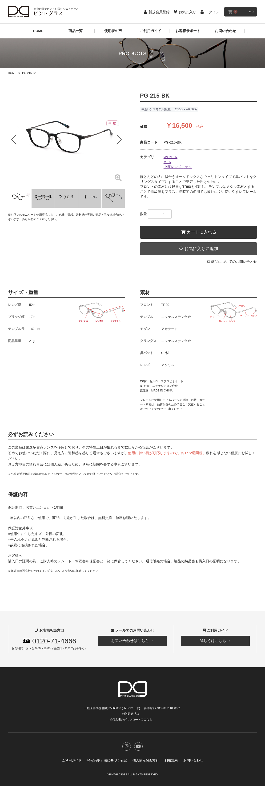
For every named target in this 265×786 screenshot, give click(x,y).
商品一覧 (75, 31)
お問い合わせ (225, 31)
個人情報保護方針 (145, 760)
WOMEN (170, 157)
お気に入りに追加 (198, 248)
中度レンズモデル (178, 167)
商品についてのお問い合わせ (232, 261)
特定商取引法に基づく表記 (107, 760)
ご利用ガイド (150, 31)
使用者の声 (113, 31)
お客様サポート (188, 31)
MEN (167, 162)
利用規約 (171, 760)
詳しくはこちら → (215, 641)
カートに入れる (198, 232)
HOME (38, 31)
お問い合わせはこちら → (132, 641)
